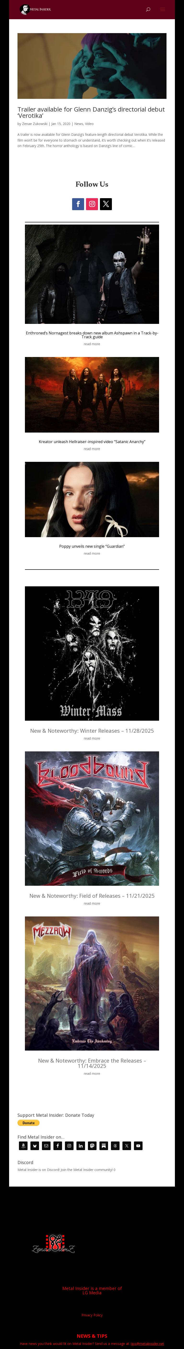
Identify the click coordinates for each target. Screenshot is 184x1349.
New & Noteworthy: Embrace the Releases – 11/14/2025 (92, 1063)
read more (92, 344)
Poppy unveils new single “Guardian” (92, 546)
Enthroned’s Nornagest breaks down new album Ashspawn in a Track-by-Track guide (92, 334)
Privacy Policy (92, 1315)
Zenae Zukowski (34, 123)
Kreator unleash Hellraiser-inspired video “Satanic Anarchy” (92, 441)
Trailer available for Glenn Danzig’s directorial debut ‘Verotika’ (91, 112)
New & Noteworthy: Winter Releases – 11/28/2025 (92, 730)
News (78, 123)
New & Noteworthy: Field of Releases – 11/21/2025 (92, 895)
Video (89, 123)
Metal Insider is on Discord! (38, 1169)
